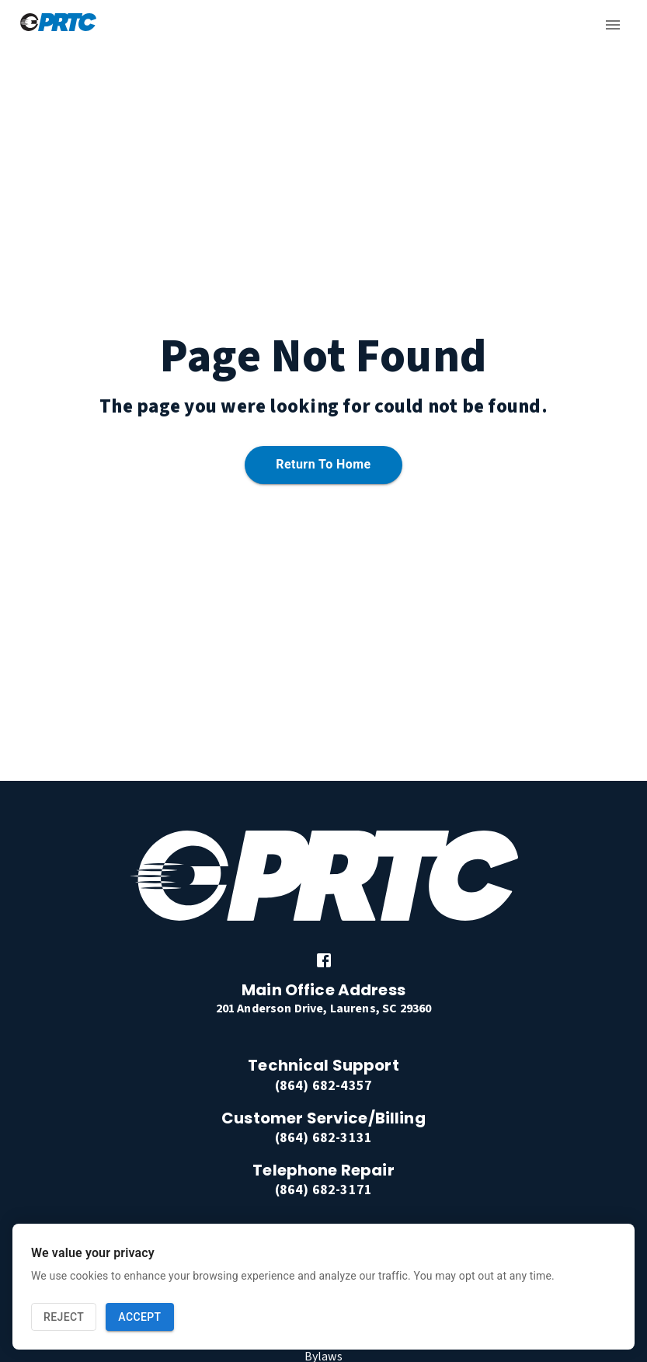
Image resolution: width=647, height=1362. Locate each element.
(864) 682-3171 (323, 1190)
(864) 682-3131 (323, 1138)
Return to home (323, 465)
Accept (139, 1317)
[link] (323, 960)
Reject (64, 1317)
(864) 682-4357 (323, 1086)
